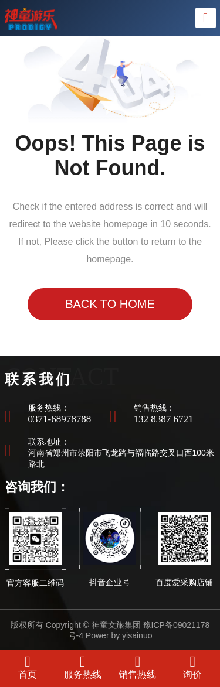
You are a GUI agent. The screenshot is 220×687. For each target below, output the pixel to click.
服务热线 (82, 666)
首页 (27, 666)
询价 (192, 666)
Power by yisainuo (119, 635)
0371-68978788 (60, 419)
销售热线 (137, 666)
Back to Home (110, 304)
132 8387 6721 (164, 419)
